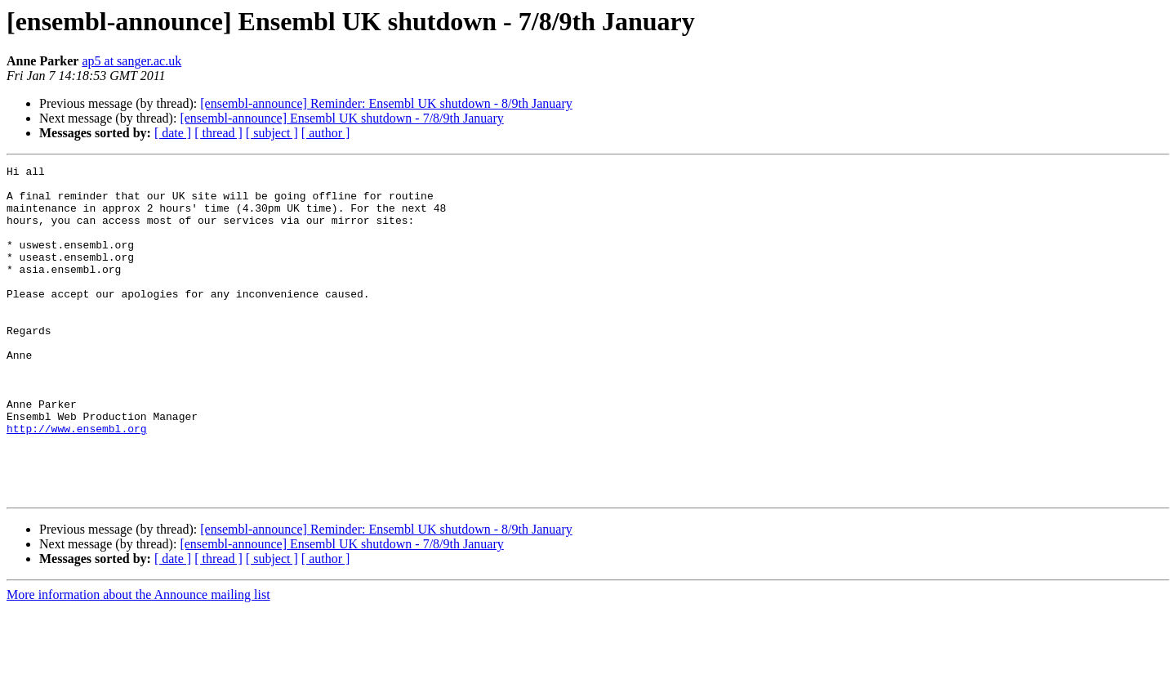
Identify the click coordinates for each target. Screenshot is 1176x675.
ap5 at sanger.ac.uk (131, 61)
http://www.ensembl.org (77, 482)
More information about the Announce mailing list (138, 661)
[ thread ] (218, 133)
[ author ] (325, 133)
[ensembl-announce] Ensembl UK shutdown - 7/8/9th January (341, 118)
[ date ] (172, 133)
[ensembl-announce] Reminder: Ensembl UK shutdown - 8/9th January (386, 103)
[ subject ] (272, 133)
